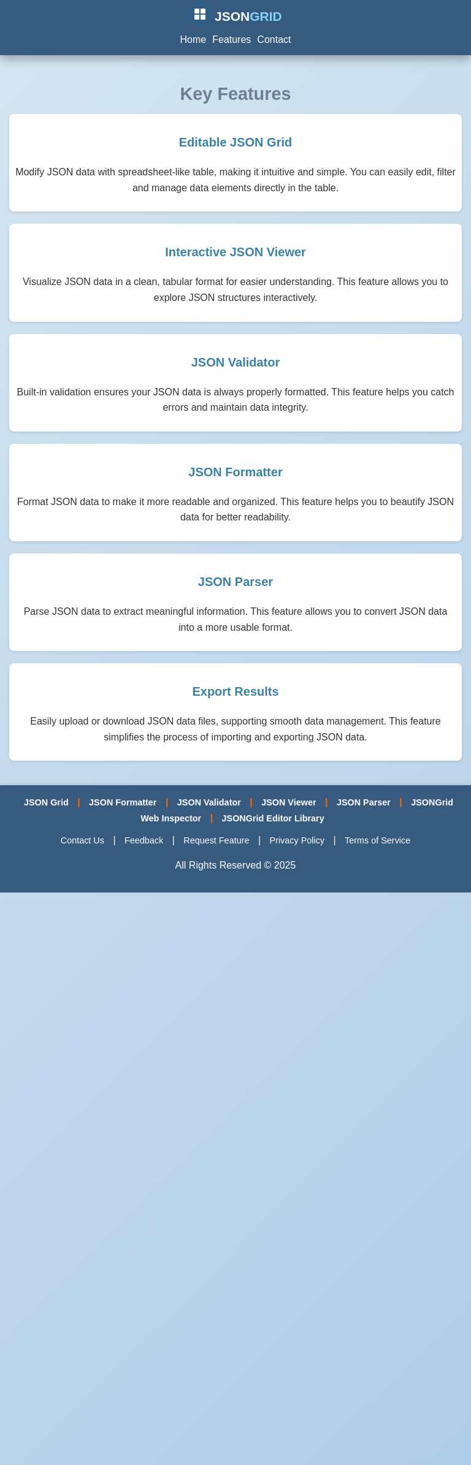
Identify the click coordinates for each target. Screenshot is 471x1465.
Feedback (143, 840)
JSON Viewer (288, 802)
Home (193, 39)
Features (231, 39)
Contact (274, 39)
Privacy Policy (296, 840)
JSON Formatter (122, 802)
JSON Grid (46, 802)
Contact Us (82, 840)
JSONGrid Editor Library (273, 818)
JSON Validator (209, 802)
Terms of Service (377, 840)
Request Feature (216, 840)
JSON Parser (364, 802)
